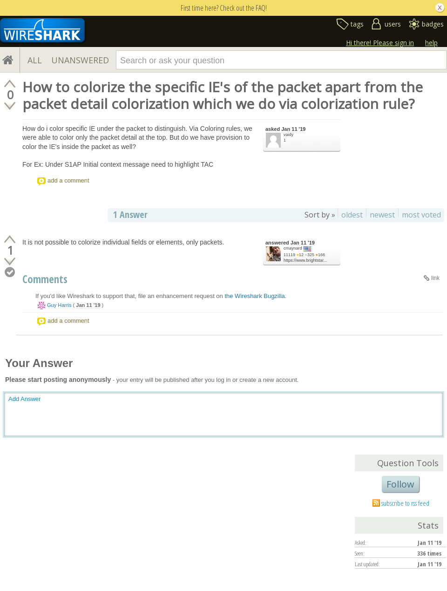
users (393, 24)
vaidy (288, 134)
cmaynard (293, 248)
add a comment (68, 180)
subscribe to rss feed (405, 503)
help (431, 42)
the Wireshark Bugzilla (254, 295)
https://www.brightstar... (305, 260)
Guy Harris (59, 305)
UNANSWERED (80, 60)
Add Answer (24, 398)
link (435, 278)
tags (357, 24)
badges (433, 24)
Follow (400, 484)
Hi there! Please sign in (380, 42)
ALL (34, 60)
